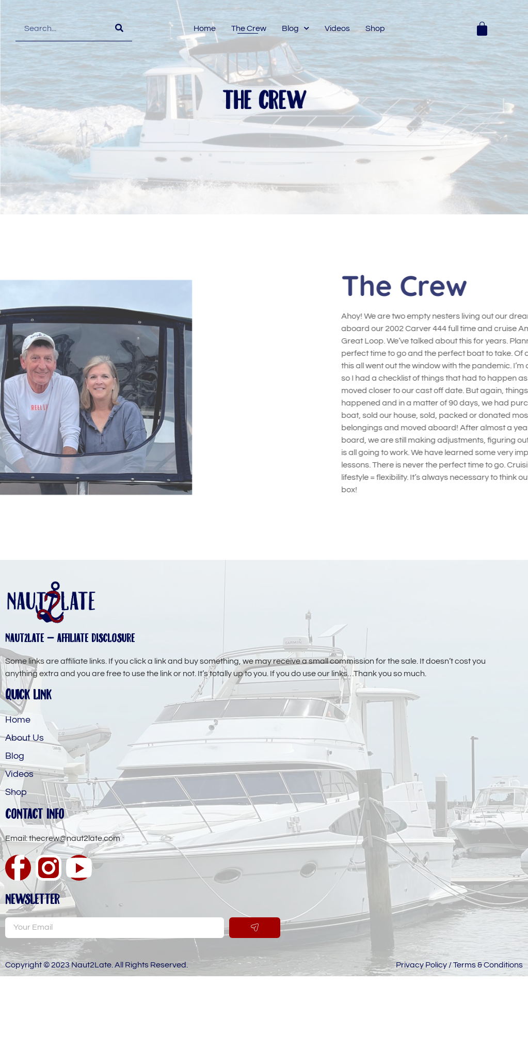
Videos (337, 28)
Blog (295, 28)
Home (205, 28)
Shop (375, 28)
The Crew (248, 28)
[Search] (119, 28)
